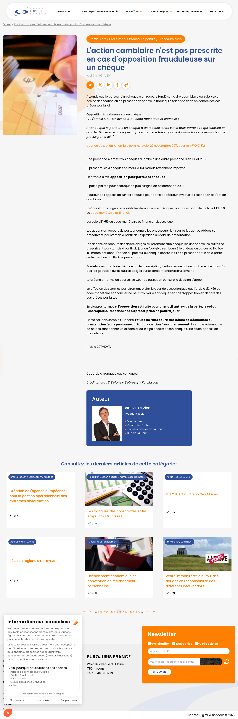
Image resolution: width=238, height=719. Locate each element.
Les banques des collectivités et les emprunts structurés (117, 514)
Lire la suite (197, 500)
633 (100, 611)
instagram (231, 367)
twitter (231, 345)
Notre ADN (64, 11)
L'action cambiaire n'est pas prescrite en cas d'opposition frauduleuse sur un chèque (62, 24)
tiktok (231, 382)
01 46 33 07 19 (103, 673)
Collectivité (208, 643)
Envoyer (159, 672)
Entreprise (184, 643)
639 (138, 611)
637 (125, 611)
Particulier (160, 643)
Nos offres (132, 11)
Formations (216, 11)
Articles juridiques (157, 11)
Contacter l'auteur (139, 425)
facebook (231, 337)
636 (119, 611)
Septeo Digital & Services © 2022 (211, 715)
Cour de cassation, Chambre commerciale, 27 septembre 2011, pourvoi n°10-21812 (145, 146)
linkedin (231, 352)
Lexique (7, 704)
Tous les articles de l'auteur (145, 429)
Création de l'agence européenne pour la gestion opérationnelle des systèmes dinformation (38, 496)
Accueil (7, 24)
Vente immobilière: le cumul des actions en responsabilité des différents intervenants (192, 581)
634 (106, 611)
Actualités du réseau (189, 11)
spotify (231, 374)
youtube (231, 359)
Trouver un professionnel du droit (98, 11)
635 (113, 611)
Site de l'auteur (137, 433)
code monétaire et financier (111, 213)
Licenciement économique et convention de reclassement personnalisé (112, 581)
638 (132, 611)
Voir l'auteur (135, 421)
